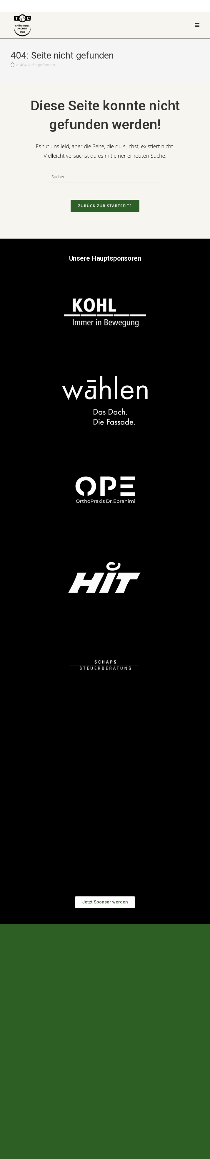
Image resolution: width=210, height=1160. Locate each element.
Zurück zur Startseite (105, 206)
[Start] (12, 64)
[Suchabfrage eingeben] (105, 176)
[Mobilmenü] (197, 25)
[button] (105, 810)
